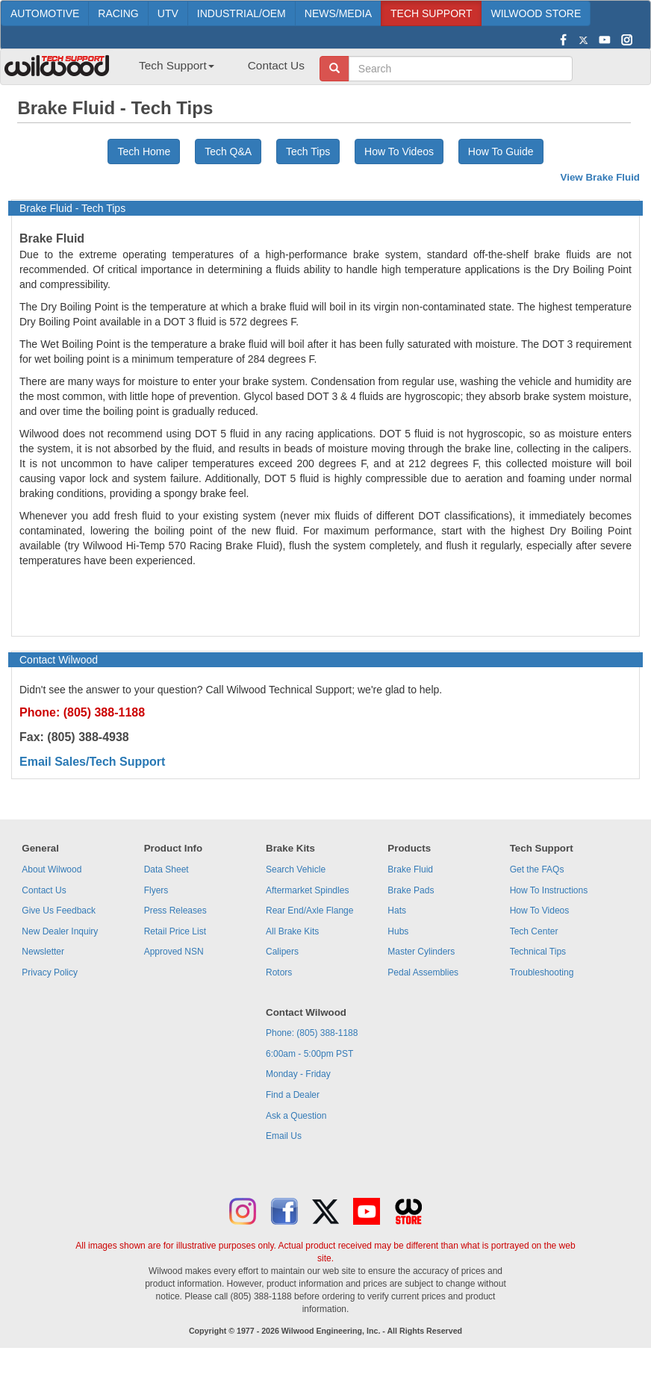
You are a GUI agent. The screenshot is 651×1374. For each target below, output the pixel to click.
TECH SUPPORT (431, 13)
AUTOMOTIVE (44, 13)
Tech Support (176, 65)
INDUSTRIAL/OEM (241, 13)
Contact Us (276, 65)
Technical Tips (538, 951)
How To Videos (399, 151)
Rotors (279, 972)
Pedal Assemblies (422, 972)
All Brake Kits (292, 931)
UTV (168, 13)
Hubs (397, 931)
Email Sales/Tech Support (92, 761)
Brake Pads (410, 890)
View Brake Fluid (600, 177)
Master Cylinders (421, 951)
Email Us (284, 1136)
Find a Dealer (293, 1095)
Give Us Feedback (59, 910)
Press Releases (175, 910)
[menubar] (216, 70)
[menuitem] (170, 70)
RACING (118, 13)
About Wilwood (51, 869)
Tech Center (534, 931)
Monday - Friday (298, 1074)
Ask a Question (296, 1116)
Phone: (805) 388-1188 (312, 1033)
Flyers (156, 890)
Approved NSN (174, 951)
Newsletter (43, 951)
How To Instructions (549, 890)
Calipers (282, 951)
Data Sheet (166, 869)
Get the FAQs (537, 869)
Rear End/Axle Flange (309, 910)
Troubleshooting (542, 972)
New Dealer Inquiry (60, 931)
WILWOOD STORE (535, 13)
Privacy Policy (50, 972)
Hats (396, 910)
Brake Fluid (410, 869)
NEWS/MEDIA (338, 13)
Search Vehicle (296, 869)
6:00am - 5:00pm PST (309, 1054)
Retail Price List (175, 931)
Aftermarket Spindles (307, 890)
